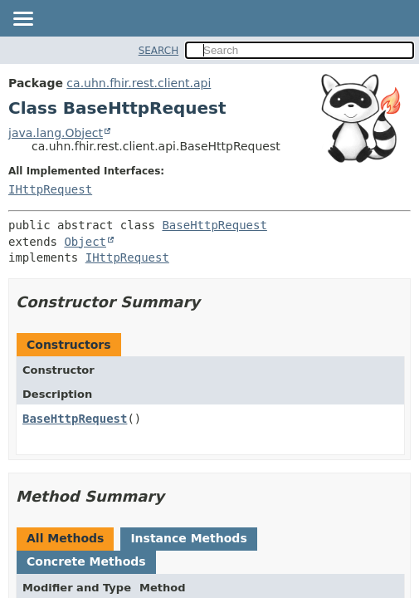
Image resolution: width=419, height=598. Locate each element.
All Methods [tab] (65, 538)
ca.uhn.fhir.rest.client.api (138, 83)
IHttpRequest (50, 189)
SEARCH (159, 50)
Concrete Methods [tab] (86, 561)
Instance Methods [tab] (188, 538)
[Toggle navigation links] (22, 20)
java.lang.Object (55, 133)
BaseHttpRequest (214, 225)
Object (85, 241)
